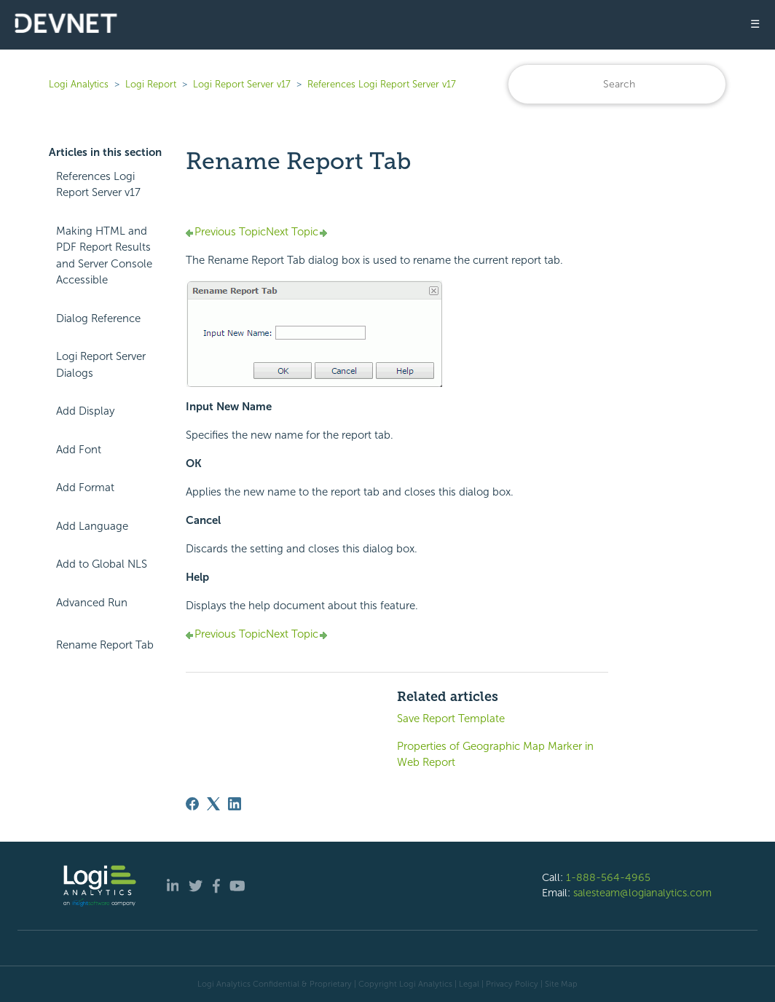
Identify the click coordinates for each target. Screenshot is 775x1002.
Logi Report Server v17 (242, 84)
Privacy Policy (512, 984)
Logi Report (150, 84)
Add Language (92, 526)
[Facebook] (192, 803)
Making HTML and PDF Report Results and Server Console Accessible (104, 255)
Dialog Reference (98, 318)
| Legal (467, 984)
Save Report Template (451, 718)
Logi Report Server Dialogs (101, 365)
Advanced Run (91, 602)
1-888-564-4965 (608, 877)
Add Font (78, 449)
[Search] (617, 84)
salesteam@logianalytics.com (642, 892)
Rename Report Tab (105, 644)
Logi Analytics (79, 84)
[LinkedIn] (234, 803)
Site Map (561, 984)
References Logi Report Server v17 (381, 84)
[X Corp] (213, 803)
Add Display (85, 411)
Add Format (85, 487)
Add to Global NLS (101, 564)
